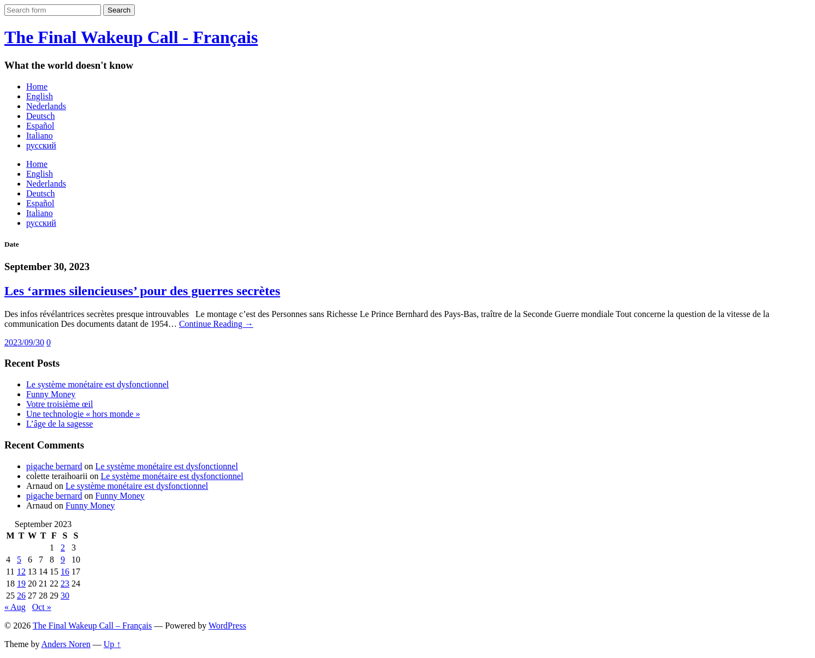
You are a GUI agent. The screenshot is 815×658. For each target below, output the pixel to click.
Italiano (39, 135)
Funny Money (50, 394)
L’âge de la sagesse (59, 423)
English (39, 96)
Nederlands (46, 106)
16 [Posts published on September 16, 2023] (65, 571)
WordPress (227, 625)
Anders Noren (66, 644)
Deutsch (40, 116)
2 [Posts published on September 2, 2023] (63, 547)
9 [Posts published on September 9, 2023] (63, 559)
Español (40, 125)
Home (36, 86)
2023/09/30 (24, 342)
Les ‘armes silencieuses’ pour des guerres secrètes (142, 291)
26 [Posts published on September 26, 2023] (21, 595)
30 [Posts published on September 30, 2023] (65, 595)
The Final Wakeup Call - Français (131, 37)
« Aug (15, 607)
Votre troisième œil (59, 404)
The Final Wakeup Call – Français (92, 625)
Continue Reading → (216, 323)
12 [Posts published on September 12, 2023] (21, 571)
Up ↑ (112, 644)
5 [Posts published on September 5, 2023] (19, 559)
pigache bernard (54, 466)
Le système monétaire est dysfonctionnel (97, 384)
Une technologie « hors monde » (83, 413)
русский (41, 145)
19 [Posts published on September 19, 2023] (21, 583)
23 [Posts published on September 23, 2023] (65, 583)
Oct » (41, 607)
